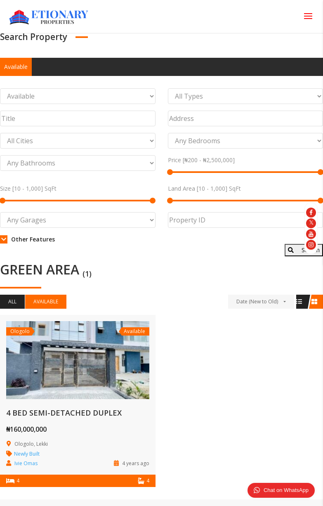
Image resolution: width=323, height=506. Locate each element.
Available (16, 67)
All (12, 301)
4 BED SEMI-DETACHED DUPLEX (64, 413)
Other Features (27, 239)
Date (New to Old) (257, 301)
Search (304, 250)
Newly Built (27, 453)
